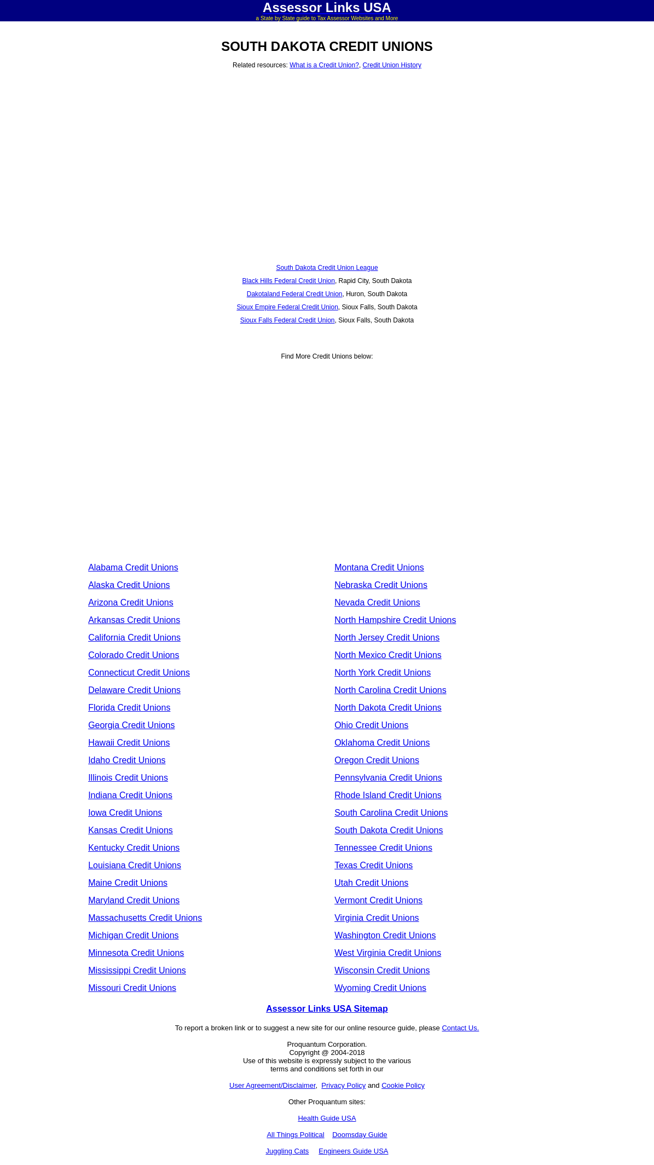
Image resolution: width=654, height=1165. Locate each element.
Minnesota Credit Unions (136, 953)
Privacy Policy (343, 1085)
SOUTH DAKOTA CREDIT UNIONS (327, 46)
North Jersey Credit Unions (386, 637)
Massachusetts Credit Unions (145, 917)
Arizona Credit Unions (130, 602)
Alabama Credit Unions (133, 567)
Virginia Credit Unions (376, 917)
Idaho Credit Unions (126, 760)
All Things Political (295, 1135)
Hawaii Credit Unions (129, 742)
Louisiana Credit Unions (134, 865)
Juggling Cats (287, 1151)
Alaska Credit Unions (129, 585)
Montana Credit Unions (379, 567)
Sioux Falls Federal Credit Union (287, 320)
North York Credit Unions (382, 672)
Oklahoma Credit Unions (382, 742)
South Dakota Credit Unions (388, 830)
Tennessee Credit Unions (383, 847)
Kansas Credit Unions (130, 830)
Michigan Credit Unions (133, 935)
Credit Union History (392, 65)
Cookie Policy (403, 1085)
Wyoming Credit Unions (380, 988)
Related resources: (261, 65)
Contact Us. (460, 1028)
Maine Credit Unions (127, 882)
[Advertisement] (327, 158)
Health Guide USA (327, 1118)
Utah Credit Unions (371, 882)
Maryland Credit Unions (134, 900)
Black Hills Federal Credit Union (288, 281)
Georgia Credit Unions (131, 725)
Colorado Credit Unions (133, 655)
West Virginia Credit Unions (387, 953)
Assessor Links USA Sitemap (327, 1008)
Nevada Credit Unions (377, 602)
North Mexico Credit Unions (388, 655)
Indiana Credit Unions (130, 795)
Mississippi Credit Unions (137, 970)
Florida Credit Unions (129, 707)
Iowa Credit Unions (125, 812)
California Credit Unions (134, 637)
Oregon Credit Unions (376, 760)
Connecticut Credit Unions (139, 672)
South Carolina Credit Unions (391, 812)
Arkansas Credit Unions (134, 620)
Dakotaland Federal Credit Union (295, 294)
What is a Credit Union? (324, 65)
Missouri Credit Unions (132, 988)
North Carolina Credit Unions (390, 690)
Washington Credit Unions (385, 935)
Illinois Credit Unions (128, 777)
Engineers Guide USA (353, 1151)
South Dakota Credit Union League (327, 268)
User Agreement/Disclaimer (272, 1085)
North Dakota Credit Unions (388, 707)
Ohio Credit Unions (371, 725)
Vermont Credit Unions (378, 900)
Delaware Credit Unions (134, 690)
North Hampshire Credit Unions (395, 620)
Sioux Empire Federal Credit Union (287, 307)
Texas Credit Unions (373, 865)
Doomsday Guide (359, 1135)
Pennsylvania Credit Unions (388, 777)
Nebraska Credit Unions (380, 585)
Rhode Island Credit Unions (388, 795)
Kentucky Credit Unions (134, 847)
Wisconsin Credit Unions (382, 970)
